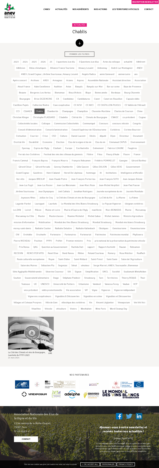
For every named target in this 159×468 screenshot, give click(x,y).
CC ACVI (78, 105)
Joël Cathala (64, 191)
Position (38, 240)
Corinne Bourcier (132, 129)
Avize (68, 86)
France (137, 154)
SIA (69, 271)
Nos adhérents (81, 9)
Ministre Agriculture (133, 216)
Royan (51, 259)
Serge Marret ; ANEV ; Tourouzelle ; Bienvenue (115, 265)
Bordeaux (115, 92)
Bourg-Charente (132, 92)
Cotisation (21, 135)
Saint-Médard (80, 259)
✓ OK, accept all (90, 464)
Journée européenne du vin (109, 191)
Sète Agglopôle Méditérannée (27, 271)
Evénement (98, 148)
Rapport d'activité (106, 247)
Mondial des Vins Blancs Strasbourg (72, 222)
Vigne (94, 290)
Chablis (39, 111)
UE (35, 284)
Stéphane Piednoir (71, 277)
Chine (140, 111)
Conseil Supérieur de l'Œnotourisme (89, 129)
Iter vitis (20, 179)
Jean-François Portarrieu (83, 179)
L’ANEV (46, 9)
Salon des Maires (29, 265)
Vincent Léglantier (105, 302)
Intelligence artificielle (132, 172)
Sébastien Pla (47, 265)
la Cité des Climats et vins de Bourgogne (76, 197)
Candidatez (68, 98)
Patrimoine (100, 234)
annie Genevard (107, 74)
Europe (68, 148)
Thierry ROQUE (129, 277)
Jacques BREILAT (36, 179)
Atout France (24, 86)
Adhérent (140, 61)
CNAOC (114, 117)
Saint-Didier (64, 259)
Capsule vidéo (132, 98)
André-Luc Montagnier (122, 68)
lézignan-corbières (134, 203)
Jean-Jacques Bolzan (132, 179)
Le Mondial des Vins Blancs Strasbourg (79, 203)
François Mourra (60, 160)
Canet (97, 98)
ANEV (139, 68)
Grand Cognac (22, 172)
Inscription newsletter (145, 2)
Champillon (82, 111)
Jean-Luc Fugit (26, 185)
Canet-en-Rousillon (113, 98)
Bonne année (101, 92)
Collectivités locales (28, 123)
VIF (86, 290)
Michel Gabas (94, 216)
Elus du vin (100, 142)
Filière (90, 154)
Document (138, 135)
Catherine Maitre (41, 105)
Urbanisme (84, 284)
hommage (91, 172)
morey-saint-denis (22, 228)
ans (136, 74)
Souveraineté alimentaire (37, 277)
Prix (89, 240)
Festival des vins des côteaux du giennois (63, 154)
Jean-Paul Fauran (131, 185)
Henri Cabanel (53, 172)
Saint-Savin (112, 259)
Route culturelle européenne (30, 259)
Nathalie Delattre (63, 228)
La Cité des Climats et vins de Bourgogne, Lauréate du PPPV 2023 (26, 353)
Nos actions (100, 9)
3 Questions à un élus (89, 61)
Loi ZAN (17, 209)
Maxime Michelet (75, 216)
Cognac (142, 117)
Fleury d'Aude (112, 154)
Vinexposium (124, 302)
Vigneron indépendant (124, 290)
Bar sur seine (113, 86)
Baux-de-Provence (132, 86)
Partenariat (85, 234)
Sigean (78, 271)
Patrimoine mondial (119, 234)
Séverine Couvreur (55, 271)
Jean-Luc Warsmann (66, 185)
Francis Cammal (20, 160)
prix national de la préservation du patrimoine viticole (120, 240)
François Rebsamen (81, 160)
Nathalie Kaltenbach (85, 228)
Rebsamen (135, 247)
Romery (111, 253)
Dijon (112, 135)
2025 (34, 61)
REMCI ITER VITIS (35, 253)
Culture (63, 135)
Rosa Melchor (126, 253)
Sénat (74, 265)
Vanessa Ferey (112, 284)
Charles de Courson (123, 111)
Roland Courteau (96, 253)
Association (140, 80)
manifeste (97, 209)
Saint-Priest (97, 259)
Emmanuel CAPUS (118, 142)
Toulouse (25, 284)
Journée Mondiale (134, 191)
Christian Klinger (21, 117)
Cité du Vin (77, 117)
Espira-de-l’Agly (41, 148)
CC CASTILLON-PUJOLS (109, 105)
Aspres (80, 80)
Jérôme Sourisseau (25, 191)
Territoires (112, 277)
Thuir (142, 277)
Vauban (126, 284)
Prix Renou (24, 247)
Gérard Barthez (139, 160)
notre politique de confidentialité (109, 449)
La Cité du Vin (105, 197)
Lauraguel (39, 203)
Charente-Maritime (101, 111)
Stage (56, 277)
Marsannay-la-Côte (25, 216)
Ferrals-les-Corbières (29, 154)
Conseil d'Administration (29, 129)
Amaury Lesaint (85, 68)
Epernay (26, 148)
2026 (43, 61)
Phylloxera (138, 234)
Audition (58, 86)
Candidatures (83, 98)
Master (41, 216)
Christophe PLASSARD (44, 117)
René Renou (68, 253)
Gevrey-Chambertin (63, 166)
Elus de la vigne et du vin (79, 142)
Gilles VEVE (116, 166)
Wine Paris (100, 308)
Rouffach (141, 253)
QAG (35, 247)
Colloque (46, 123)
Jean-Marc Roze (87, 185)
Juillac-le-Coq (46, 197)
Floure (126, 154)
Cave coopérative (61, 105)
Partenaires (70, 234)
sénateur (85, 265)
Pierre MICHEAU (22, 240)
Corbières (115, 129)
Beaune (22, 92)
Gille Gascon (83, 166)
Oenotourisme (119, 228)
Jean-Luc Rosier (45, 185)
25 (51, 61)
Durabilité (34, 142)
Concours (103, 123)
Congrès (137, 123)
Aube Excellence (42, 86)
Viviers (73, 308)
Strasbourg (89, 277)
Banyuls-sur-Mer (95, 86)
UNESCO (45, 284)
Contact (148, 9)
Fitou (99, 154)
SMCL (105, 271)
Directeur (124, 135)
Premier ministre (74, 240)
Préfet (59, 240)
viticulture (61, 308)
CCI (18, 111)
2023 (16, 61)
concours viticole (120, 123)
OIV (17, 234)
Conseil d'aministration (56, 129)
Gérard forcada (43, 166)
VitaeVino (36, 308)
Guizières (37, 172)
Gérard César (25, 166)
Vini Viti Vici (139, 302)
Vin (90, 302)
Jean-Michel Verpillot (109, 185)
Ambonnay (102, 68)
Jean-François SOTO (109, 179)
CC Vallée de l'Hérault (135, 105)
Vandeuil (97, 284)
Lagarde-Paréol (23, 203)
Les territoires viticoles (125, 9)
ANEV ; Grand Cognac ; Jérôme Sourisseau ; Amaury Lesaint (49, 74)
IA (101, 172)
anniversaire (124, 74)
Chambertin (52, 111)
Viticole (48, 308)
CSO (54, 135)
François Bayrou (40, 160)
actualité (128, 61)
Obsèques (103, 228)
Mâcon (38, 209)
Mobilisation (44, 222)
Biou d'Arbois (75, 92)
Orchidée (27, 234)
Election (60, 142)
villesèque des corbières (73, 302)
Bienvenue (60, 92)
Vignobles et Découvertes (118, 296)
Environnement (138, 142)
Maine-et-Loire (52, 209)
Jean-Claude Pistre (58, 179)
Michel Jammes (112, 216)
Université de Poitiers (64, 284)
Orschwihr (41, 234)
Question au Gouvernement (54, 247)
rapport (90, 247)
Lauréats (52, 203)
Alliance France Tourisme (62, 68)
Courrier (34, 135)
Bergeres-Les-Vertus (40, 92)
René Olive (53, 253)
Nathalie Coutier (43, 228)
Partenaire (55, 234)
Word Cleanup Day (118, 308)
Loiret (28, 209)
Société (116, 271)
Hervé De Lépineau (73, 172)
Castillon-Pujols (21, 105)
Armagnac (57, 80)
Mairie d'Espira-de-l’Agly (76, 209)
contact (26, 439)
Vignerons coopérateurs (39, 296)
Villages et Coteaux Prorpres (27, 302)
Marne (128, 209)
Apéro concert (20, 80)
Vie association (73, 290)
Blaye (88, 92)
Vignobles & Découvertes (67, 296)
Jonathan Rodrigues (83, 191)
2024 (25, 61)
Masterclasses (56, 216)
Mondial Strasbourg (102, 222)
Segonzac (62, 265)
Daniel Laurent (78, 135)
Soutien (17, 277)
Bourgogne (24, 98)
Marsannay (140, 209)
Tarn (101, 277)
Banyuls (79, 86)
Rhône (81, 253)
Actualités (61, 9)
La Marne (120, 197)
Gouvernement (133, 166)
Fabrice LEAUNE (116, 148)
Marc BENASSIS (113, 209)
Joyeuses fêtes (28, 197)
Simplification (91, 271)
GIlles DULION (100, 166)
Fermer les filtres (79, 54)
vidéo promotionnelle (52, 290)
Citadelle (63, 117)
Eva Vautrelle (82, 148)
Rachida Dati (77, 247)
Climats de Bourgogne (96, 117)
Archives (35, 80)
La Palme (133, 197)
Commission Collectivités (66, 123)
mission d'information (24, 222)
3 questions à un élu (65, 61)
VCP (135, 284)
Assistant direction (121, 80)
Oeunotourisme (137, 228)
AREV (46, 80)
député (103, 135)
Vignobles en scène (93, 296)
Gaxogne (123, 160)
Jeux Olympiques (46, 191)
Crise (45, 135)
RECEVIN (18, 253)
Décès (92, 135)
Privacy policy (126, 464)
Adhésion (20, 68)
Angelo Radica (89, 74)
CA (57, 98)
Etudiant (57, 148)
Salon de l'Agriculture (131, 259)
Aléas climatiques (37, 68)
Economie (47, 142)
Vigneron (105, 290)
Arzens (69, 80)
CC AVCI (89, 105)
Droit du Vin (19, 142)
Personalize (108, 464)
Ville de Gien (51, 302)
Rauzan (122, 247)
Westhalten (86, 308)
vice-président (31, 290)
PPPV (49, 240)
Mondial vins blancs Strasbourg (130, 222)
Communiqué (89, 123)
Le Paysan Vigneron (111, 203)
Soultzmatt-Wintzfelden (135, 271)
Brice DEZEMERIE (43, 98)
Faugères (132, 148)
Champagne (67, 111)
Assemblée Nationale (98, 80)
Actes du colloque (111, 61)
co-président (129, 117)
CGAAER (28, 111)
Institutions (111, 172)
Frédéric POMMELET (105, 160)
